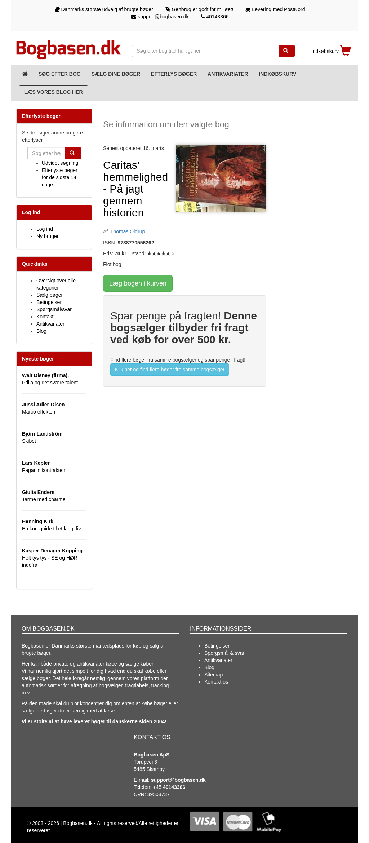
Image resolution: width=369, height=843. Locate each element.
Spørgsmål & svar (224, 653)
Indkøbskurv (277, 74)
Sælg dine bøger (116, 74)
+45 (169, 787)
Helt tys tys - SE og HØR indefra (52, 558)
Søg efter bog (60, 74)
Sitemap (213, 675)
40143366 (214, 16)
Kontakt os (216, 682)
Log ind (44, 229)
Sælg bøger (49, 295)
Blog (41, 331)
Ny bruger (47, 236)
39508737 (158, 794)
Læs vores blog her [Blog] (53, 92)
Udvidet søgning (60, 163)
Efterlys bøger (174, 74)
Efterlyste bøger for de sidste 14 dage (59, 177)
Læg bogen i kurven (137, 283)
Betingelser (49, 302)
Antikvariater (228, 74)
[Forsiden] (24, 74)
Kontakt (44, 316)
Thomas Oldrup (127, 231)
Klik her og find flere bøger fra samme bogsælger (169, 369)
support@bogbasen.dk (159, 16)
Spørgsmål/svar (54, 309)
